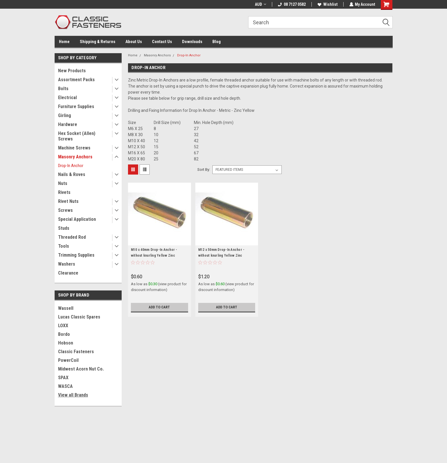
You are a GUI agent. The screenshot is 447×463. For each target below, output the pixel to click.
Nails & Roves (71, 174)
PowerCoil (68, 360)
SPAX (63, 377)
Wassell (65, 308)
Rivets (64, 192)
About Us (133, 41)
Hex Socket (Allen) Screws (76, 136)
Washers (66, 264)
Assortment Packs (76, 79)
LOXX (63, 325)
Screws (65, 210)
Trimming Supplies (76, 255)
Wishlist (327, 4)
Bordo (64, 334)
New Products (72, 70)
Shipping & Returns (97, 41)
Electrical (67, 97)
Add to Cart (159, 307)
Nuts (62, 183)
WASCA (65, 386)
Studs (63, 228)
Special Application (77, 219)
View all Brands (73, 395)
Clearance (68, 273)
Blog (216, 41)
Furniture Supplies (76, 106)
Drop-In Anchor (70, 165)
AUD (260, 4)
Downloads (192, 41)
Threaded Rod (72, 237)
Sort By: (203, 169)
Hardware (67, 124)
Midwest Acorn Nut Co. (81, 369)
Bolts (63, 88)
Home (64, 41)
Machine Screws (74, 148)
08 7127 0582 (291, 4)
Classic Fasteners (76, 351)
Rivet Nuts (68, 201)
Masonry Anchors (75, 157)
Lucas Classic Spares (79, 317)
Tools (63, 246)
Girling (64, 115)
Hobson (65, 343)
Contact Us (162, 41)
